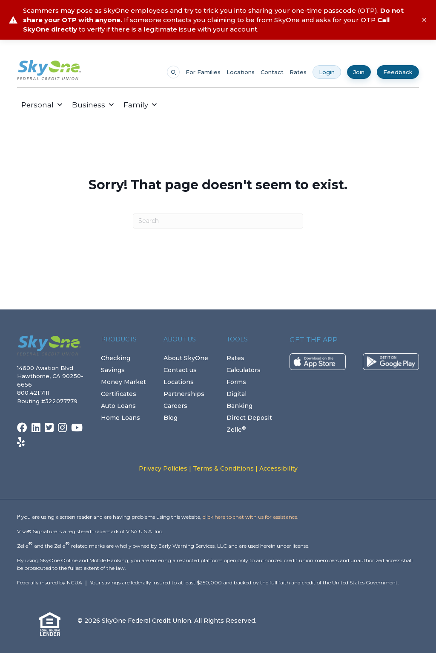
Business (93, 104)
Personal (42, 104)
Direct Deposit (249, 418)
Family (140, 104)
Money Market (123, 382)
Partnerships (184, 394)
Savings (113, 370)
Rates (298, 72)
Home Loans (120, 418)
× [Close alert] (424, 20)
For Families (203, 72)
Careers (175, 406)
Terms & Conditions (223, 468)
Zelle (236, 429)
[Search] (218, 221)
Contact (272, 72)
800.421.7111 (34, 392)
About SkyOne (186, 358)
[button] (168, 104)
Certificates (118, 394)
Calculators (244, 370)
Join (358, 72)
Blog (171, 418)
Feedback (398, 72)
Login (327, 72)
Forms (236, 382)
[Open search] (173, 72)
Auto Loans (118, 406)
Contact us (180, 370)
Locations (241, 72)
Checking (115, 358)
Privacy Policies (163, 468)
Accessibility (278, 468)
